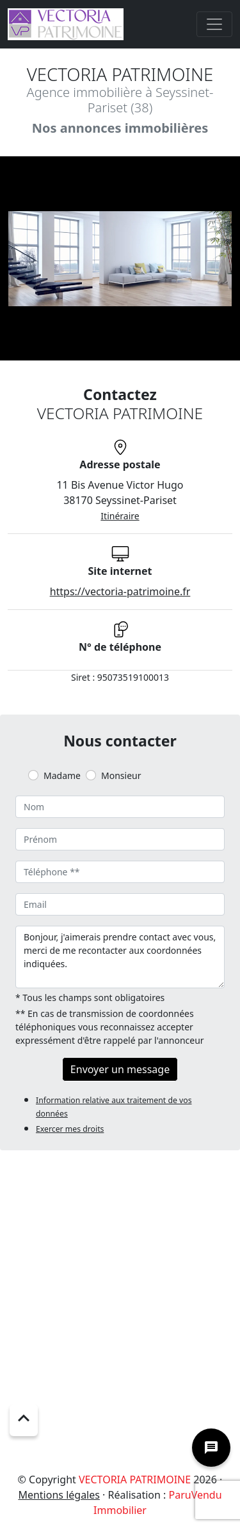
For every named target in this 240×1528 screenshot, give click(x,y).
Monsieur (121, 775)
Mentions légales (59, 1495)
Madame (62, 775)
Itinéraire (119, 516)
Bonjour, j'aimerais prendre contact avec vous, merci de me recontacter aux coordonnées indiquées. (120, 957)
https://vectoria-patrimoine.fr (120, 591)
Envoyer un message (120, 1069)
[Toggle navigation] (214, 24)
